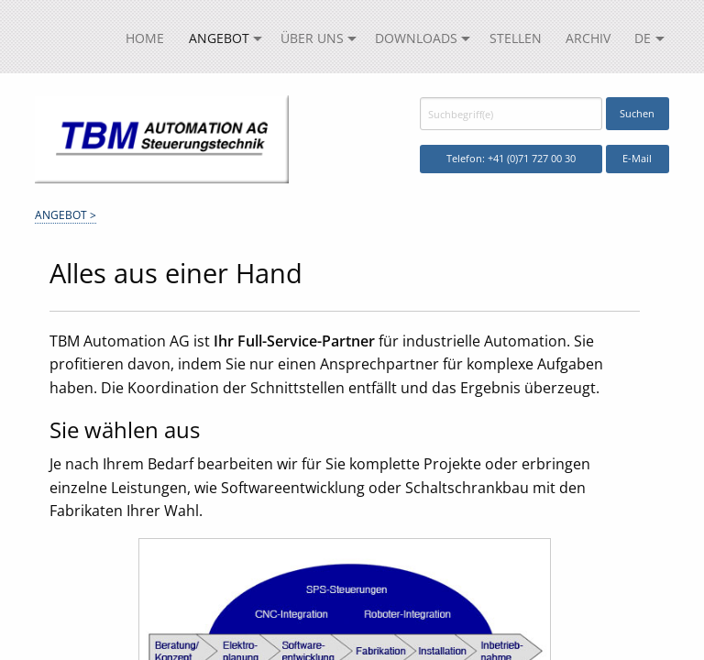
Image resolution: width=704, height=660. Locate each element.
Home (145, 38)
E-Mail (637, 158)
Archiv (588, 38)
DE (642, 38)
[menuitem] (145, 38)
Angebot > (65, 215)
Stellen (516, 38)
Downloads (416, 38)
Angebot (219, 38)
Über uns (312, 38)
